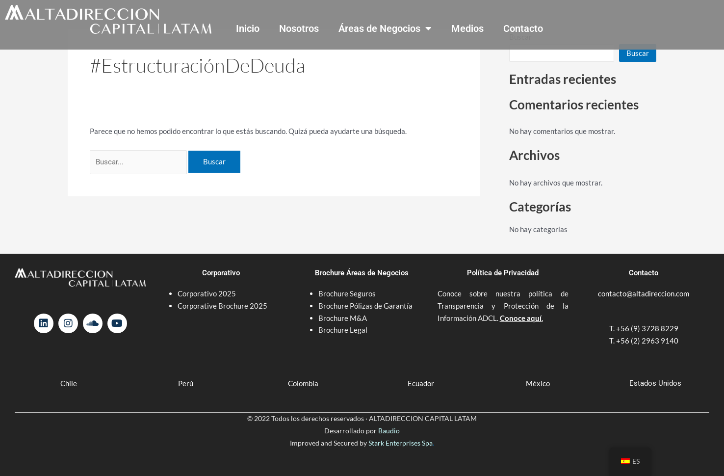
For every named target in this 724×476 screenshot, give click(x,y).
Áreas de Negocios (385, 28)
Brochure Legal (342, 329)
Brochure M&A (342, 318)
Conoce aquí (521, 318)
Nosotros (299, 28)
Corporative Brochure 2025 (223, 305)
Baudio (389, 430)
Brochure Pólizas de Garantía (365, 305)
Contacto (523, 28)
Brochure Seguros (347, 293)
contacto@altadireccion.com (643, 293)
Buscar (637, 53)
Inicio (247, 28)
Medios (467, 28)
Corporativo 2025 (207, 293)
